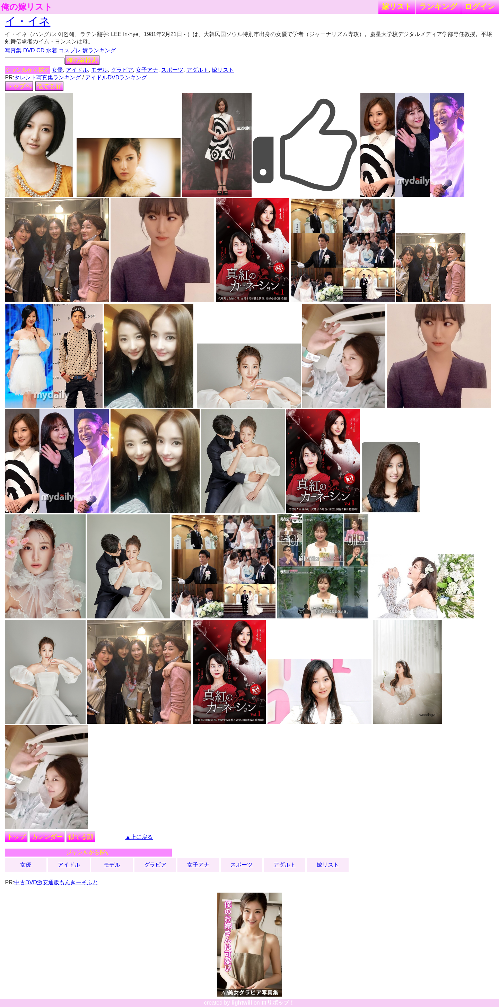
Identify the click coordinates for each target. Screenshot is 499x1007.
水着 (51, 50)
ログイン (480, 6)
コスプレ (70, 50)
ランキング (438, 6)
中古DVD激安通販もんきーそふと (56, 882)
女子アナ (147, 70)
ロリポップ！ (278, 1003)
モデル (99, 70)
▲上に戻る (139, 837)
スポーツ (172, 70)
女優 (57, 70)
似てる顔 (49, 86)
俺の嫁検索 (82, 60)
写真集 (13, 50)
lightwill (241, 1003)
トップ (16, 836)
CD (40, 50)
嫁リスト (397, 6)
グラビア (122, 70)
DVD (29, 50)
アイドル (77, 70)
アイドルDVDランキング (116, 77)
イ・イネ (27, 21)
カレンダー (47, 836)
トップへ (19, 86)
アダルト (197, 70)
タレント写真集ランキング (47, 77)
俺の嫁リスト (26, 6)
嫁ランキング (99, 50)
